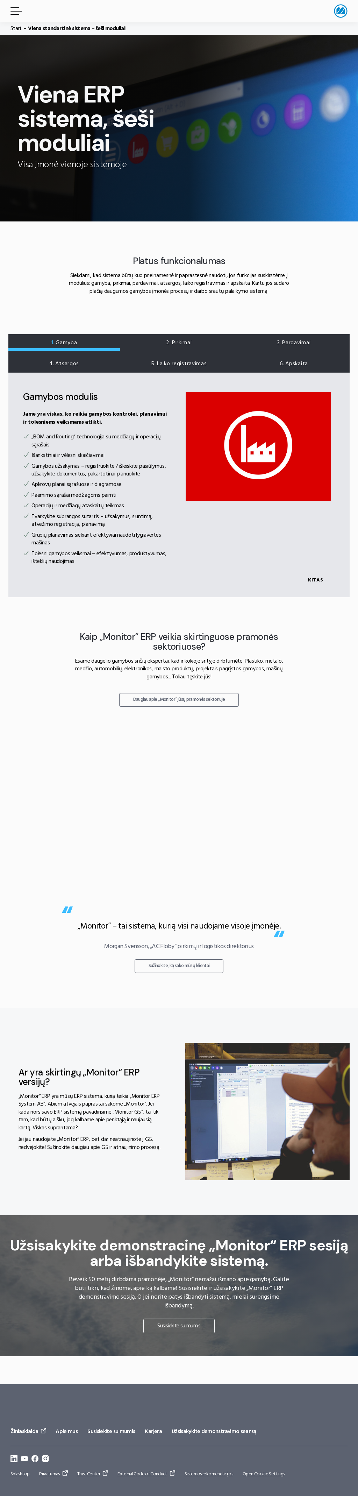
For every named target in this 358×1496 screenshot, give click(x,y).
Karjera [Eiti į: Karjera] (153, 1431)
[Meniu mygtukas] (15, 11)
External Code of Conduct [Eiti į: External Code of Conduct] (142, 1474)
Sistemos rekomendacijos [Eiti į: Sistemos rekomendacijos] (209, 1474)
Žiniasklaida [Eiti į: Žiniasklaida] (24, 1431)
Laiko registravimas (179, 363)
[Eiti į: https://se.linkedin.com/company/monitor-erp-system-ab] (13, 1460)
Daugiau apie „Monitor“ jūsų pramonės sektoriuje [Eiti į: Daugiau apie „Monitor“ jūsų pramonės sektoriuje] (179, 730)
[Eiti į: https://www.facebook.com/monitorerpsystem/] (34, 1460)
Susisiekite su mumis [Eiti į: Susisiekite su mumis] (178, 1353)
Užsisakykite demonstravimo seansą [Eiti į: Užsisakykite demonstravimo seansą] (214, 1431)
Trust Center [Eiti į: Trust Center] (88, 1474)
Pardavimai (292, 342)
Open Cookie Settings (264, 1474)
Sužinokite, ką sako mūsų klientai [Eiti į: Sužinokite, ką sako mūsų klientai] (179, 994)
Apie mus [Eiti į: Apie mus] (67, 1431)
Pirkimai (179, 342)
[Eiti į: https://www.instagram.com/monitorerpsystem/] (45, 1460)
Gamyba (65, 342)
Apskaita (292, 363)
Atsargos (65, 363)
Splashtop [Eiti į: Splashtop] (19, 1474)
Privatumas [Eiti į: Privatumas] (49, 1474)
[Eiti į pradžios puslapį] (341, 11)
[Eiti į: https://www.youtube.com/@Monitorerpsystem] (24, 1460)
